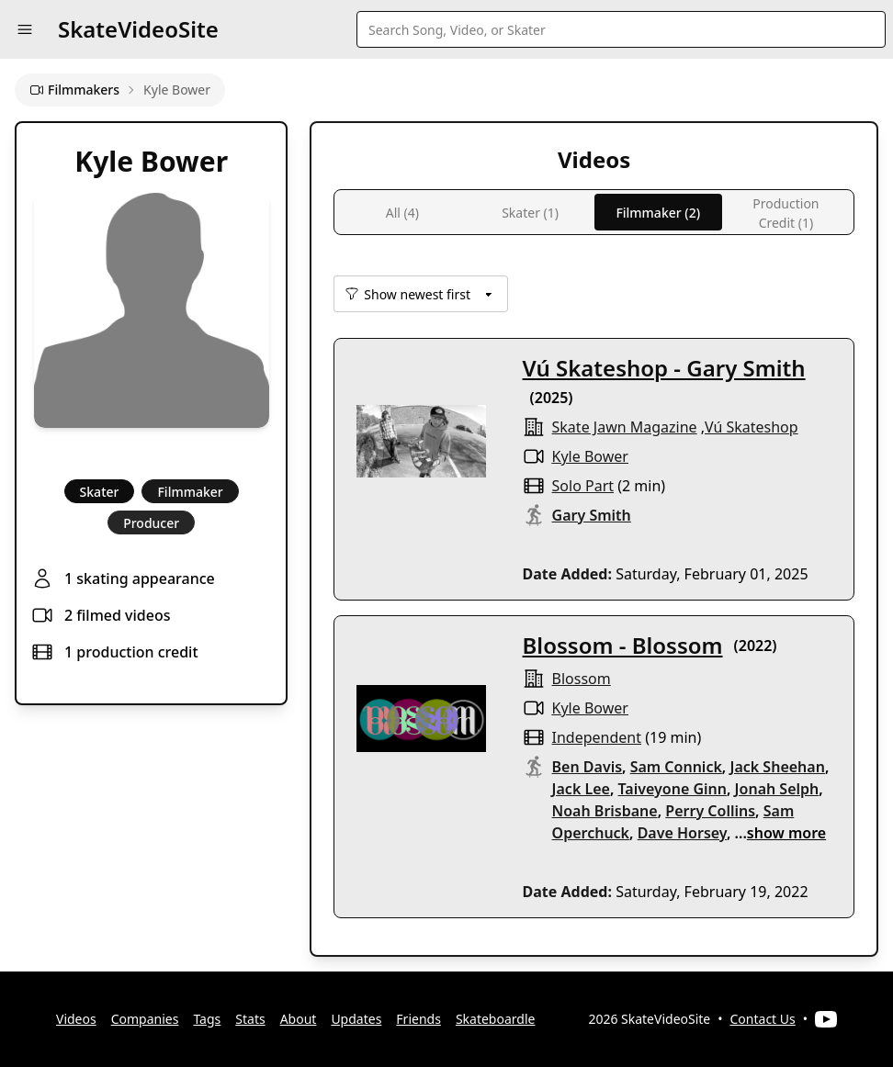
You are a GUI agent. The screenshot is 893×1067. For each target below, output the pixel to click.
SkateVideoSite (138, 29)
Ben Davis (587, 767)
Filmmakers (74, 89)
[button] (24, 29)
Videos (76, 1019)
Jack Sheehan (776, 767)
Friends (418, 1019)
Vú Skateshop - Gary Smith (664, 368)
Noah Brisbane (605, 811)
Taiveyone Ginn (672, 789)
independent (596, 737)
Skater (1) (530, 212)
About (298, 1019)
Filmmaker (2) (658, 212)
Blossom (581, 678)
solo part (583, 486)
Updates (356, 1019)
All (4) (402, 212)
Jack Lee (581, 789)
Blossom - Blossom (623, 645)
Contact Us (763, 1019)
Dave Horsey (682, 833)
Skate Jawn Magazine (624, 427)
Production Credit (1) (785, 212)
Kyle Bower (590, 456)
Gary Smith (591, 515)
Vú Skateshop (751, 427)
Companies (145, 1019)
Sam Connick (676, 767)
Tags (206, 1019)
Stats (250, 1019)
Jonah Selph (777, 789)
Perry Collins (710, 811)
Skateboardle (496, 1019)
